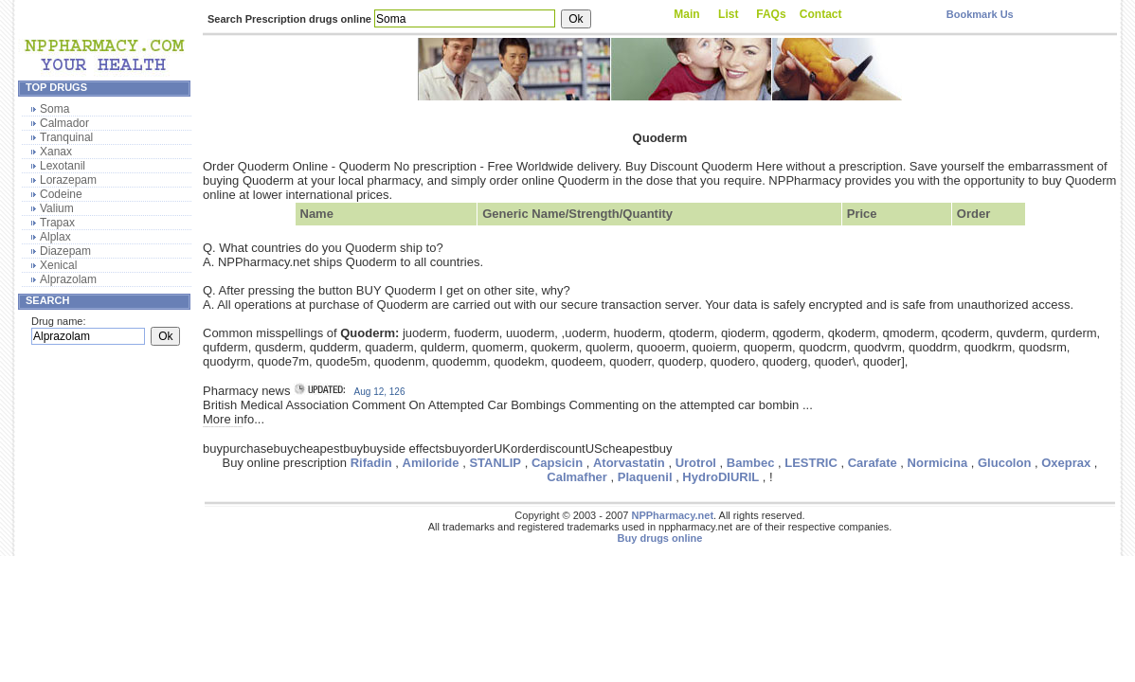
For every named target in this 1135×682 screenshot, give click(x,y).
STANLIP (495, 463)
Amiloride (431, 463)
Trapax (57, 222)
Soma (54, 109)
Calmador (64, 123)
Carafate (872, 463)
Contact (821, 14)
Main (686, 14)
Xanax (56, 151)
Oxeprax (1065, 463)
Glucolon (1004, 463)
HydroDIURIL (720, 477)
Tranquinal (66, 137)
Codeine (61, 194)
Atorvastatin (629, 463)
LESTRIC (811, 463)
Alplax (55, 236)
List (728, 14)
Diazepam (65, 251)
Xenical (58, 265)
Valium (57, 208)
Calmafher (577, 477)
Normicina (938, 463)
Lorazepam (68, 180)
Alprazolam (68, 279)
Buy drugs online (660, 538)
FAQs (770, 14)
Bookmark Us (980, 14)
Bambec (751, 463)
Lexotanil (62, 165)
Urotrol (696, 463)
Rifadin (371, 463)
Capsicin (557, 463)
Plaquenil (645, 477)
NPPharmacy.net (672, 515)
